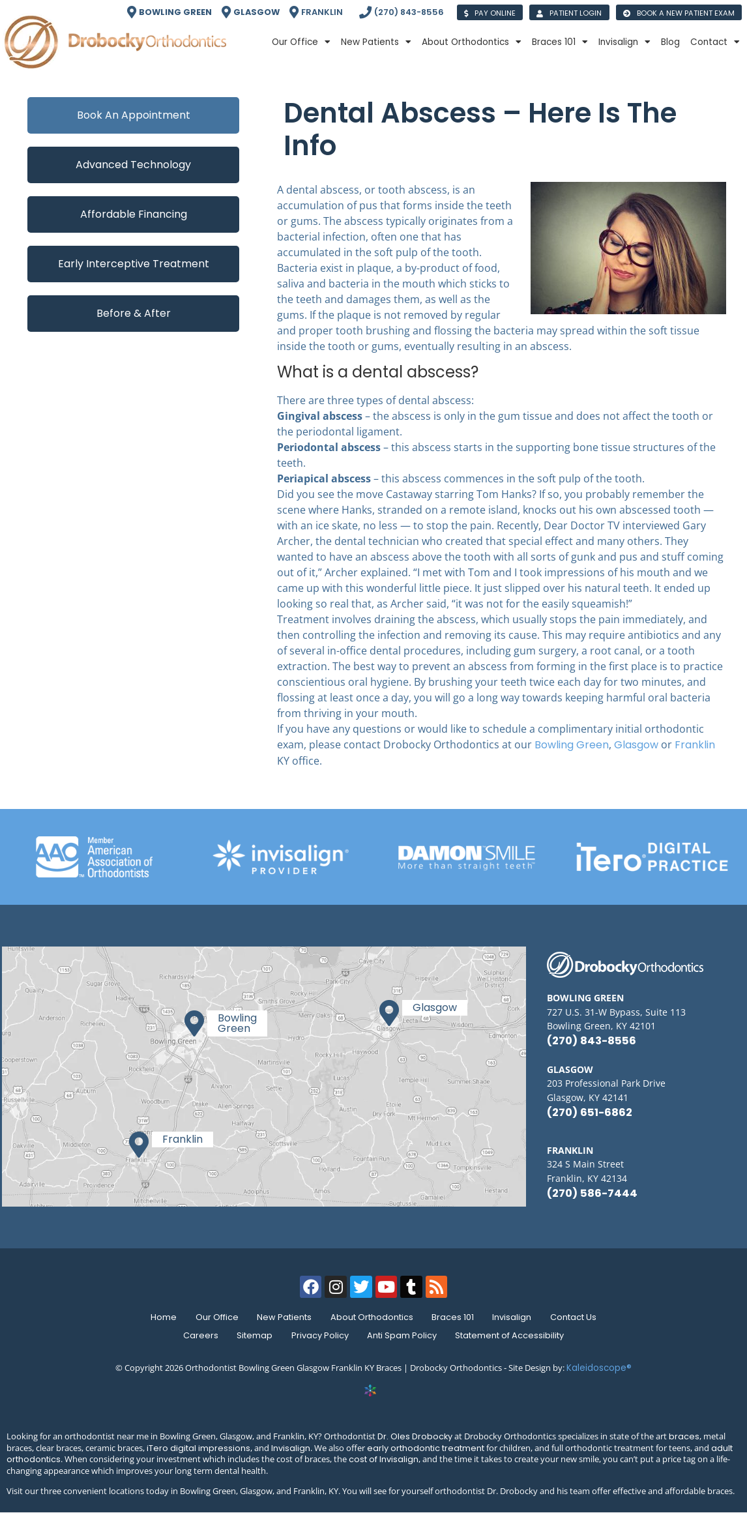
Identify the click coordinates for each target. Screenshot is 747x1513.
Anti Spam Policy (404, 1335)
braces (684, 1436)
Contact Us (580, 1317)
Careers (196, 1335)
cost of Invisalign (383, 1459)
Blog (670, 42)
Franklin (695, 744)
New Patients (376, 42)
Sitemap (253, 1335)
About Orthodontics (471, 42)
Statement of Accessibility (514, 1335)
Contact (715, 42)
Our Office (301, 42)
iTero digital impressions (198, 1448)
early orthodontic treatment (425, 1448)
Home (157, 1317)
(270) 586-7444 (592, 1193)
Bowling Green (572, 744)
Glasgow (636, 744)
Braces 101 (560, 42)
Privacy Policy (320, 1335)
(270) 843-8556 (591, 1040)
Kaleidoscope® (599, 1368)
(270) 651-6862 (589, 1112)
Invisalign (624, 42)
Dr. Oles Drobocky (414, 1436)
